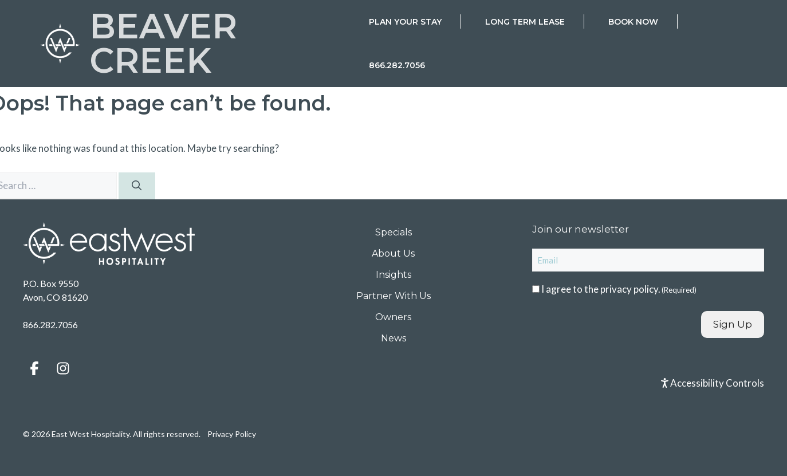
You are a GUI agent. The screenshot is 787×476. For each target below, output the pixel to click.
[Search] (137, 186)
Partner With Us (393, 295)
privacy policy (629, 289)
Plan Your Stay (405, 22)
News (393, 338)
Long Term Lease (525, 22)
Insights (393, 274)
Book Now (633, 22)
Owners (393, 317)
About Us (393, 253)
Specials (393, 232)
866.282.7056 (397, 65)
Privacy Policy (231, 434)
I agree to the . (619, 289)
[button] (34, 368)
